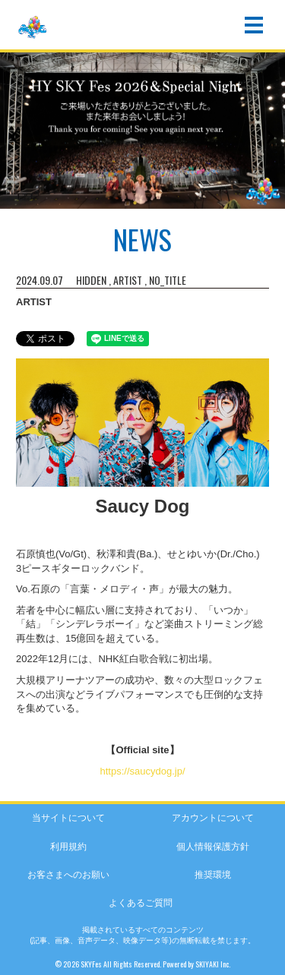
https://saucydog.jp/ (142, 771)
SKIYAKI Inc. (212, 964)
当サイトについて (68, 817)
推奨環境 (213, 874)
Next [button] (269, 136)
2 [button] (150, 203)
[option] (142, 129)
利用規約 (68, 846)
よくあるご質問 (141, 903)
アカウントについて (213, 817)
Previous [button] (15, 136)
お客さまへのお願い (68, 874)
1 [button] (135, 203)
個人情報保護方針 (212, 846)
